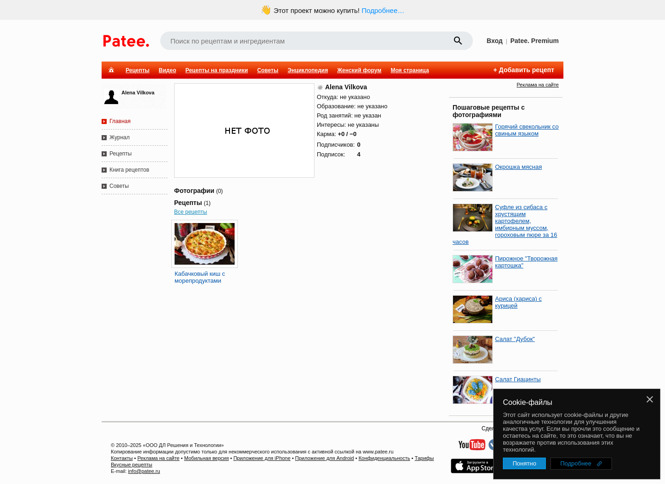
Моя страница (410, 70)
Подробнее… (383, 10)
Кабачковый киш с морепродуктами (200, 277)
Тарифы (424, 458)
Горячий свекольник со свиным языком (527, 130)
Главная (120, 121)
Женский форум (359, 70)
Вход (495, 40)
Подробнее (575, 463)
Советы (267, 70)
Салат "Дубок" (515, 338)
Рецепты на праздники (216, 70)
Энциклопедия (308, 70)
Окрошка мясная (518, 166)
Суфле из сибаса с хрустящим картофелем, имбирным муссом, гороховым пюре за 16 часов (505, 224)
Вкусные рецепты (131, 464)
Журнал (119, 137)
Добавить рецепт (526, 70)
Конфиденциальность (384, 458)
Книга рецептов (129, 170)
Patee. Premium (534, 40)
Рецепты (138, 70)
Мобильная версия (206, 458)
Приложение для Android (324, 458)
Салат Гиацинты (518, 379)
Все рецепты (190, 212)
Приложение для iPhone (261, 458)
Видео (167, 70)
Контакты (122, 458)
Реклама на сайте (538, 84)
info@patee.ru (144, 471)
